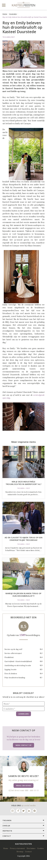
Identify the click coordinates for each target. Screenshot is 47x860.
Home (5, 14)
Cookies (40, 848)
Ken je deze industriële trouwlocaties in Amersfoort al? (23, 482)
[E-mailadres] (23, 709)
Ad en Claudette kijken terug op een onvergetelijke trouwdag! (23, 538)
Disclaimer (31, 848)
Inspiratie (13, 14)
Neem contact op (23, 745)
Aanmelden (23, 714)
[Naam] (23, 703)
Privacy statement (17, 848)
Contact (28, 851)
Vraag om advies (23, 785)
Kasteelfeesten (23, 844)
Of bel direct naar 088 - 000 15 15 (23, 790)
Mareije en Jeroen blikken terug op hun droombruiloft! (23, 594)
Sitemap (20, 851)
